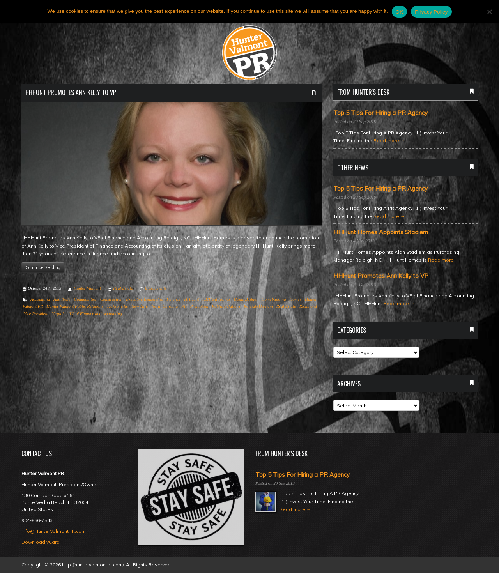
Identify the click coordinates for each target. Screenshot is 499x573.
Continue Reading (42, 267)
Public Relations (226, 306)
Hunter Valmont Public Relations (74, 306)
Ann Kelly (62, 299)
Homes (295, 299)
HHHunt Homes (216, 299)
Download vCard (40, 542)
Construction (111, 299)
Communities (85, 299)
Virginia (58, 313)
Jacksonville (117, 306)
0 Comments (155, 288)
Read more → (389, 140)
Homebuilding (273, 299)
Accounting (40, 299)
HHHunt (191, 299)
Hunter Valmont (87, 288)
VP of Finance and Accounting (95, 313)
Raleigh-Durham (258, 306)
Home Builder (246, 299)
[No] (489, 12)
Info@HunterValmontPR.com (53, 531)
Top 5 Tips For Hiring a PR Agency (380, 113)
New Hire (139, 306)
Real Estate (123, 288)
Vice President (36, 313)
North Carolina (164, 306)
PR (183, 306)
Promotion (199, 306)
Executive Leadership (144, 299)
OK (399, 12)
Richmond (308, 306)
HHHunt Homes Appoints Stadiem (380, 232)
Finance (173, 299)
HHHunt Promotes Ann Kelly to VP (70, 92)
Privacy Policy (431, 12)
